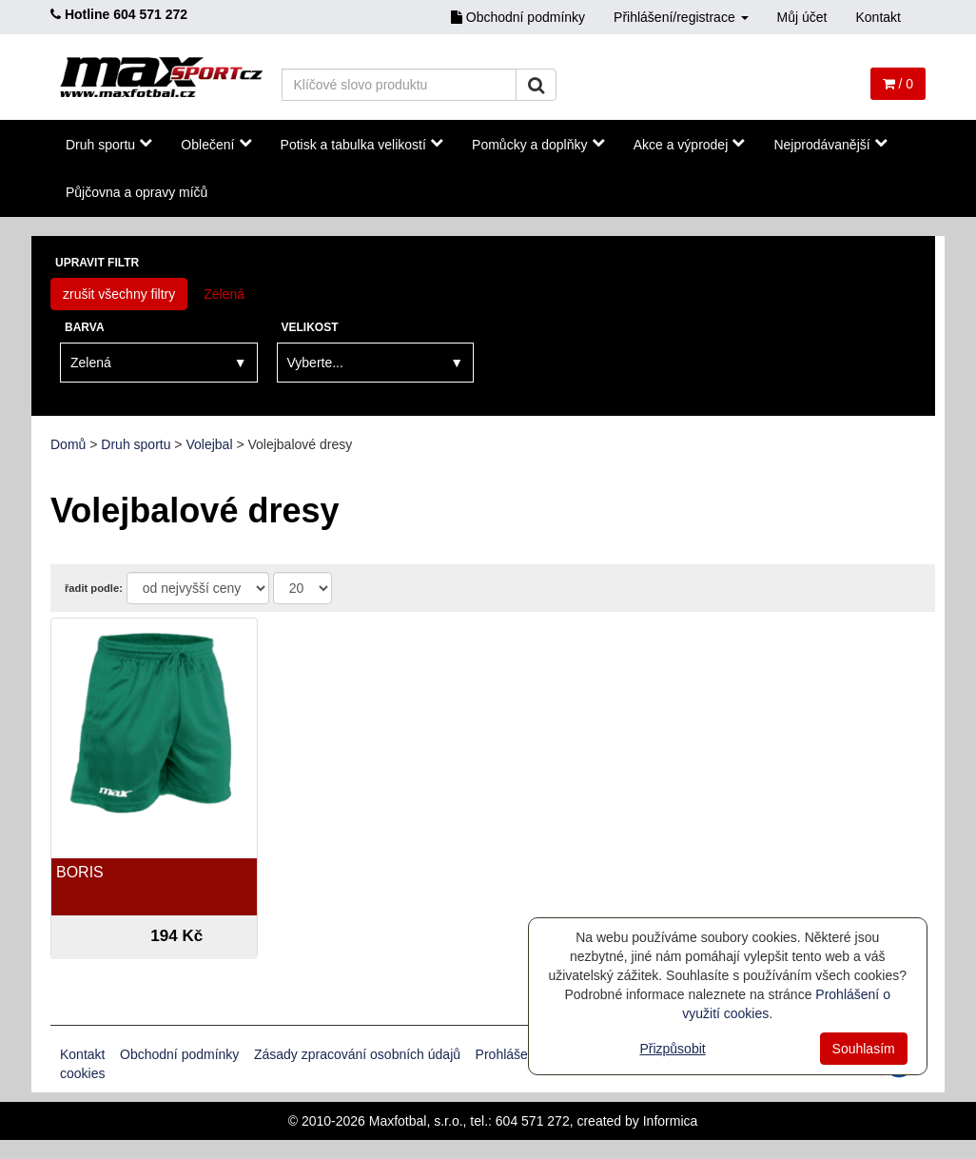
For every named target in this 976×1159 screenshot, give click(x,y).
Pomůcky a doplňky (538, 143)
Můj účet (802, 17)
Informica (670, 1121)
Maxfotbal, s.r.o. (416, 1121)
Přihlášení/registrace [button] (681, 17)
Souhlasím (863, 1048)
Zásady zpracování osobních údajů (357, 1054)
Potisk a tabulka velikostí (362, 143)
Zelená (224, 294)
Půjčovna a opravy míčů (136, 192)
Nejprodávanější (830, 143)
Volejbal (208, 444)
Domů (68, 444)
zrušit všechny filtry (119, 294)
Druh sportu (109, 143)
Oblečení (216, 143)
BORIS (80, 872)
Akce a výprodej (690, 143)
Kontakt (878, 17)
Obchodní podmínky (518, 17)
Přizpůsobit (672, 1048)
